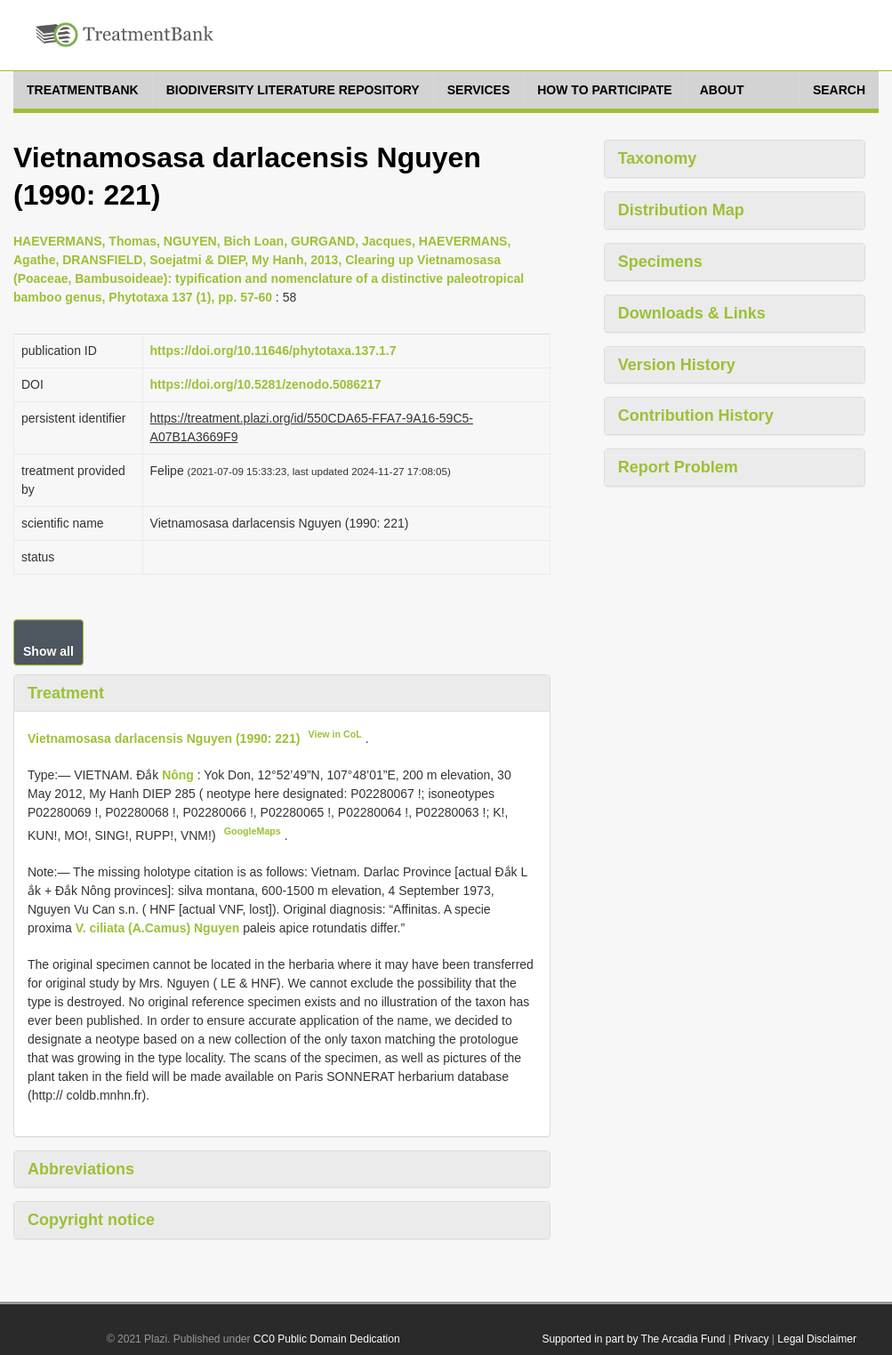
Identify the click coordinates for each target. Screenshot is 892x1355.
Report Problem (678, 467)
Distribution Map (681, 210)
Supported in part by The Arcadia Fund (633, 1339)
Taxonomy (657, 158)
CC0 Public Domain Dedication (326, 1339)
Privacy (751, 1339)
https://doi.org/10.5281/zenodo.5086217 (266, 384)
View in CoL (335, 734)
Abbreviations (81, 1169)
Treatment (66, 693)
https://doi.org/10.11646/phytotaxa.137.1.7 (273, 350)
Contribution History (696, 415)
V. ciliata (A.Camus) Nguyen (158, 928)
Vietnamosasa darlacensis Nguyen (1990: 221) (164, 738)
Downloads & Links (692, 313)
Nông (179, 775)
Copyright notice (91, 1220)
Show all (48, 651)
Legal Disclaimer (816, 1339)
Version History (676, 365)
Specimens (660, 261)
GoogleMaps (252, 831)
